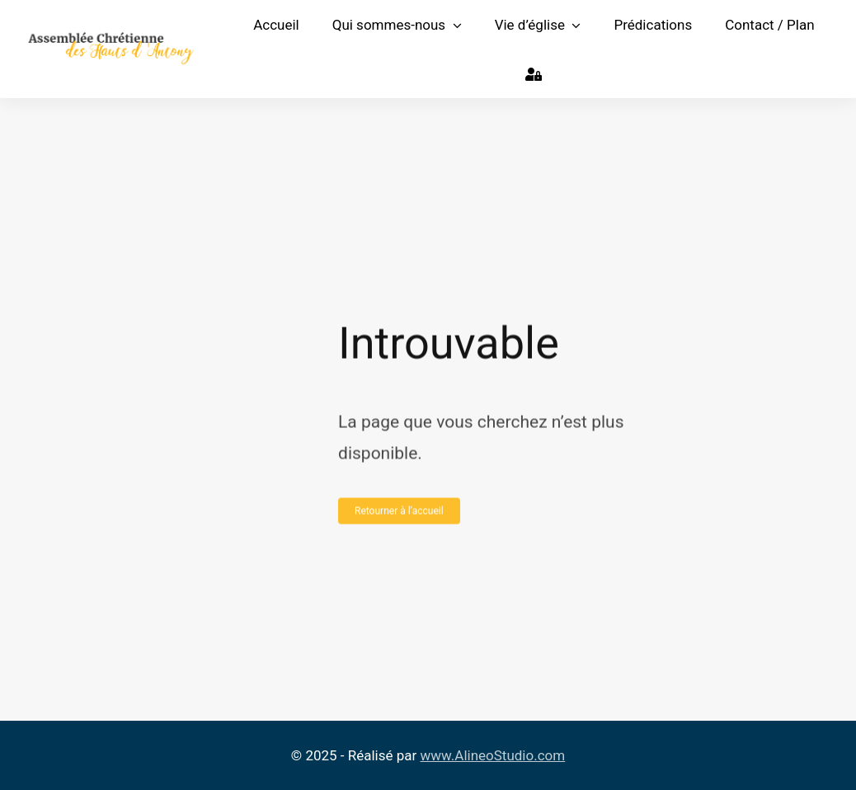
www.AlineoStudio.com (493, 755)
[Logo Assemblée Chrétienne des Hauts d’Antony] (110, 37)
